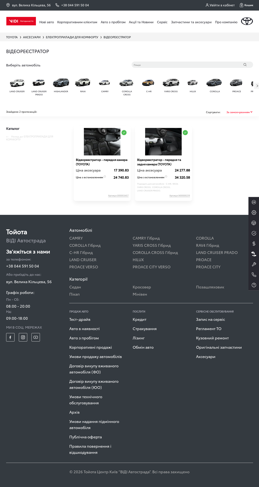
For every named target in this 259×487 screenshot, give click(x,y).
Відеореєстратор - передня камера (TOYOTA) (101, 162)
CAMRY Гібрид (146, 237)
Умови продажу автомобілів (95, 356)
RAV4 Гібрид (207, 245)
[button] (246, 5)
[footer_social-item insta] (23, 337)
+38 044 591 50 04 (22, 265)
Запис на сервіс (210, 319)
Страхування (145, 328)
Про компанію (226, 21)
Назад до (29, 138)
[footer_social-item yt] (35, 337)
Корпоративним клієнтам (77, 21)
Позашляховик (210, 286)
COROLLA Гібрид (85, 245)
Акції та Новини (141, 21)
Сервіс (162, 21)
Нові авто (46, 21)
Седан (75, 286)
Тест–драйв (79, 319)
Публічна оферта (85, 436)
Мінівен (140, 293)
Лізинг (139, 337)
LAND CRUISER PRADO (217, 252)
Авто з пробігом (113, 21)
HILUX (138, 259)
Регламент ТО (208, 328)
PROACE (203, 259)
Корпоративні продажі (90, 347)
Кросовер (142, 286)
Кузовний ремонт (212, 337)
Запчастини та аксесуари (191, 21)
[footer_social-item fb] (10, 337)
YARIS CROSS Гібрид (152, 245)
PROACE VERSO (83, 266)
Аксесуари (205, 356)
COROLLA (205, 237)
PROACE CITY (208, 266)
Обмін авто (143, 347)
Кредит (139, 319)
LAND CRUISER (83, 259)
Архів (74, 411)
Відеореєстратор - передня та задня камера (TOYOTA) (159, 162)
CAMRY (76, 237)
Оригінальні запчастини (219, 347)
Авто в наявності (84, 328)
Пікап (74, 293)
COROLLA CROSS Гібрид (155, 252)
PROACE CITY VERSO (151, 266)
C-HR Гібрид (81, 252)
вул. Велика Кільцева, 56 (28, 5)
